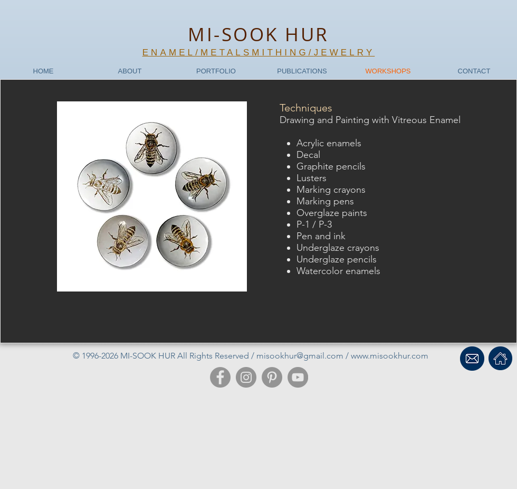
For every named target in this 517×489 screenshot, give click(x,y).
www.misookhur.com (389, 356)
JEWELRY (344, 53)
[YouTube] (298, 377)
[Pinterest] (272, 377)
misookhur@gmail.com (299, 356)
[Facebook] (220, 377)
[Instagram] (246, 377)
